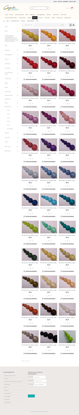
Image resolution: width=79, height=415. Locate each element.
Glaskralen (32, 14)
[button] (70, 25)
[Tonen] (67, 25)
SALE (26, 14)
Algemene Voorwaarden (10, 375)
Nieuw (55, 1)
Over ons (60, 1)
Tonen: (62, 25)
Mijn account (72, 1)
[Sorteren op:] (28, 25)
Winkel (67, 8)
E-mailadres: (37, 384)
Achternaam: (31, 380)
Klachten (6, 390)
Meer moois (60, 17)
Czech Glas (63, 14)
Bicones (49, 14)
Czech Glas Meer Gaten (11, 17)
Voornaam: (30, 376)
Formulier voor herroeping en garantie (13, 381)
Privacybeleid (7, 396)
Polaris (34, 17)
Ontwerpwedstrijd (19, 14)
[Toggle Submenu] (17, 31)
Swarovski (47, 17)
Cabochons (56, 14)
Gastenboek (65, 1)
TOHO (53, 17)
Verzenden (6, 399)
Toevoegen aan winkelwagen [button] (31, 52)
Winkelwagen (7, 402)
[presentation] (39, 390)
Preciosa (40, 17)
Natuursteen (68, 17)
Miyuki (29, 17)
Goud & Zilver (22, 17)
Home (6, 14)
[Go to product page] (30, 35)
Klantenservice (7, 393)
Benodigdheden (41, 14)
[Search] (47, 8)
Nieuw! (11, 14)
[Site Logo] (11, 8)
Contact (6, 378)
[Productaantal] (30, 48)
